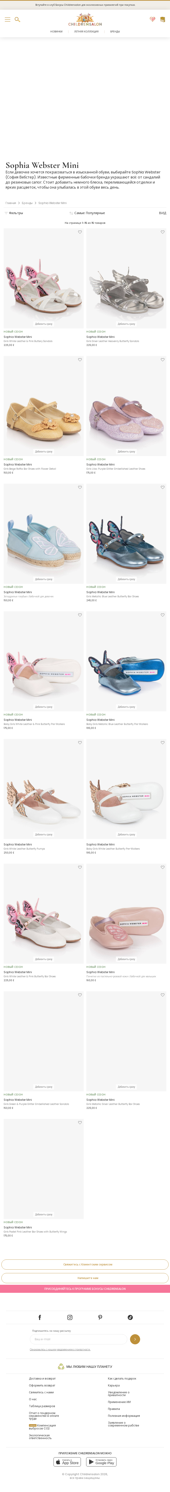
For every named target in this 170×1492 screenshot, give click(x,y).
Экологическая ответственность (40, 1436)
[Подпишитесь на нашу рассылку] (135, 1339)
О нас (33, 1399)
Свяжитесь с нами (41, 1392)
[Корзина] (162, 19)
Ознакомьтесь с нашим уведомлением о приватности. (60, 1349)
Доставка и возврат (42, 1378)
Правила (114, 1409)
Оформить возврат (42, 1385)
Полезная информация (124, 1416)
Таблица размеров (42, 1406)
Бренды (115, 31)
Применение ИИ (119, 1402)
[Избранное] (152, 19)
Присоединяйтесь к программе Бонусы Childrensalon (85, 1289)
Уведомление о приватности (119, 1393)
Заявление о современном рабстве (123, 1424)
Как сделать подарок (122, 1378)
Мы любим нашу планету (85, 1366)
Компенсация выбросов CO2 (42, 1426)
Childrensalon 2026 (93, 1474)
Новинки (56, 31)
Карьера (114, 1385)
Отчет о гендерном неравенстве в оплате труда (44, 1415)
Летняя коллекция (86, 31)
